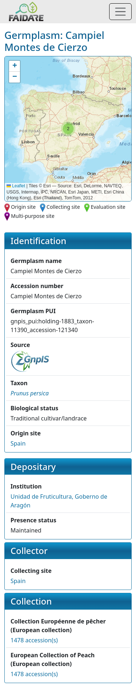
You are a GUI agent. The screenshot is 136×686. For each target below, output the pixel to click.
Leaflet (16, 185)
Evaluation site (108, 206)
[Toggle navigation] (120, 11)
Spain (18, 443)
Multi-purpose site (32, 215)
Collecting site (63, 206)
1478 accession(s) (34, 640)
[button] (68, 128)
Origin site (23, 206)
